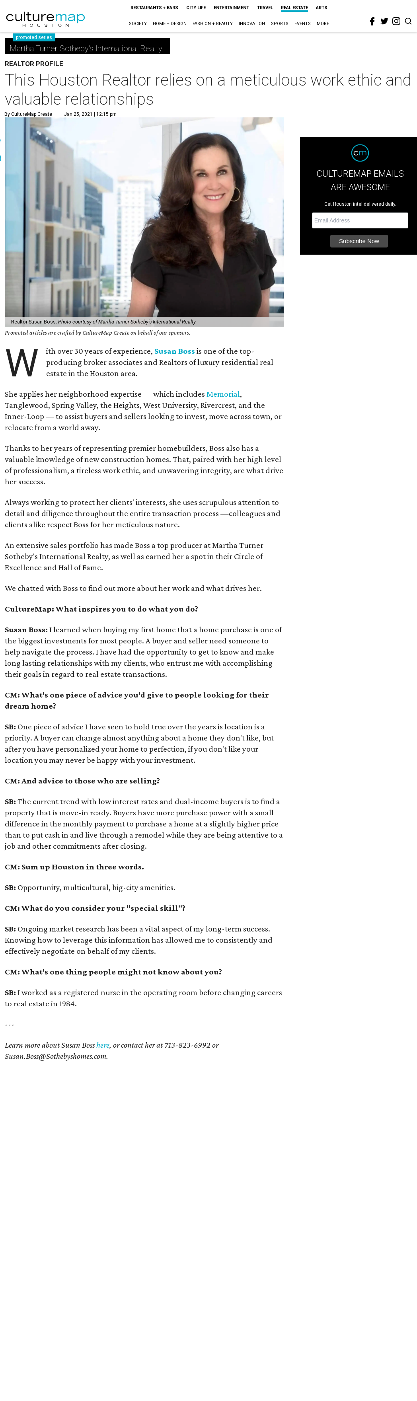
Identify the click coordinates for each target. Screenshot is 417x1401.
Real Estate (294, 7)
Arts (321, 7)
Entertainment (231, 7)
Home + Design (170, 23)
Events (302, 23)
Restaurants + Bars (154, 7)
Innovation (252, 23)
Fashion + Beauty (213, 23)
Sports (279, 23)
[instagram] (396, 21)
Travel (265, 7)
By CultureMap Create (28, 114)
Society (138, 23)
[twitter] (384, 21)
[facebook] (372, 21)
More (323, 23)
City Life (196, 7)
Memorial (223, 394)
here (102, 1045)
